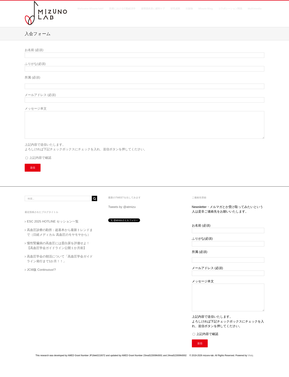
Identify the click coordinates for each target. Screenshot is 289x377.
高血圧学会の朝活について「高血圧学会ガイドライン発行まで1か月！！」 (60, 259)
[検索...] (58, 198)
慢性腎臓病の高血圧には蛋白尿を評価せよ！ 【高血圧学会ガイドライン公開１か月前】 (60, 245)
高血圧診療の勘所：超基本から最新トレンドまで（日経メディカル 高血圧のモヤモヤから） (60, 232)
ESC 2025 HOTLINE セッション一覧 (53, 221)
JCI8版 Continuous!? (41, 269)
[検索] (94, 198)
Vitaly (250, 355)
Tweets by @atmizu (122, 207)
